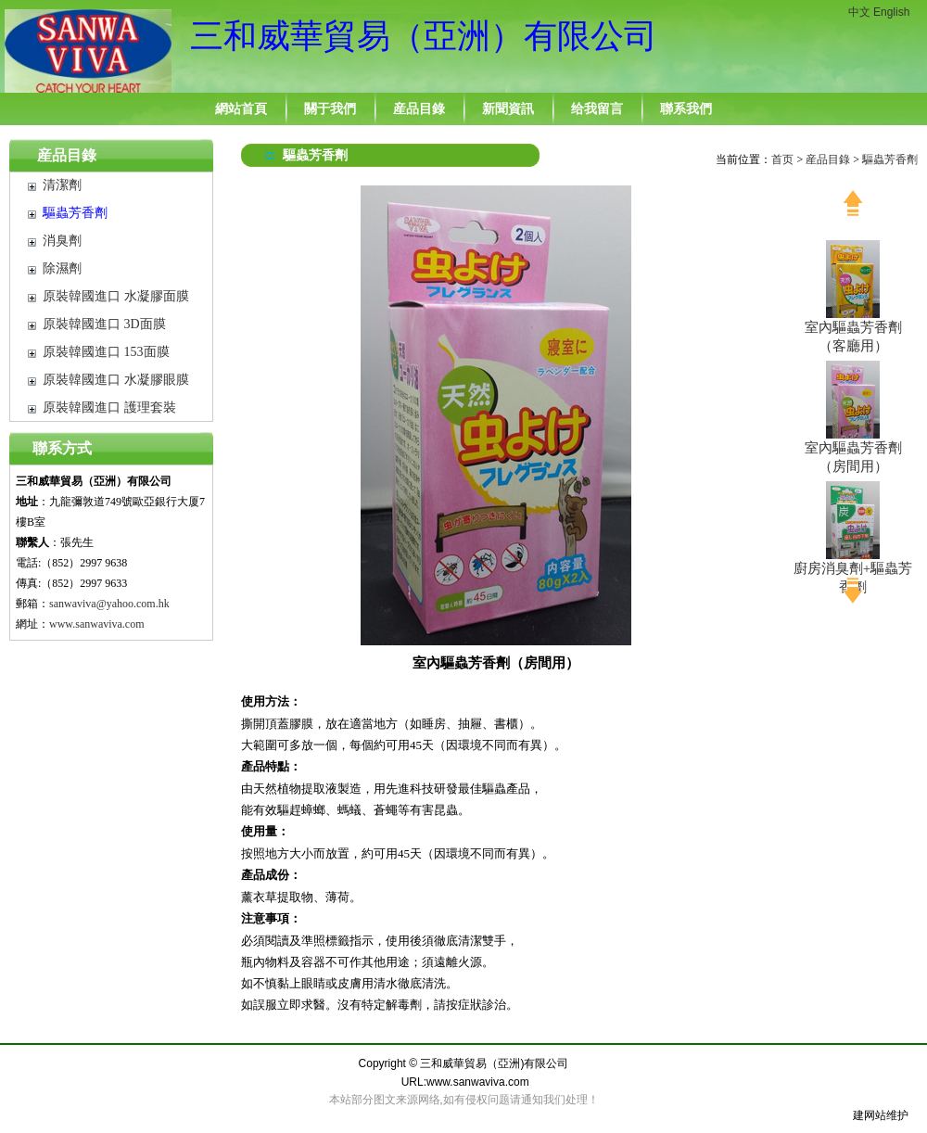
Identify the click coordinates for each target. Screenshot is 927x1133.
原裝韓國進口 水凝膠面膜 (116, 296)
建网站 (869, 1115)
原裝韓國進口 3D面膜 (104, 324)
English (891, 12)
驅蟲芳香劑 (75, 213)
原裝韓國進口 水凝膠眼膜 (116, 380)
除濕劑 (62, 268)
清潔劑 (62, 185)
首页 (782, 159)
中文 (859, 12)
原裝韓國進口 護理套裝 (109, 407)
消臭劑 (62, 241)
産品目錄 (66, 155)
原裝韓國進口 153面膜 (106, 352)
